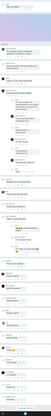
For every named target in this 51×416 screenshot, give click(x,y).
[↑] (25, 10)
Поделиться (31, 10)
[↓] (28, 10)
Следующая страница (25, 408)
